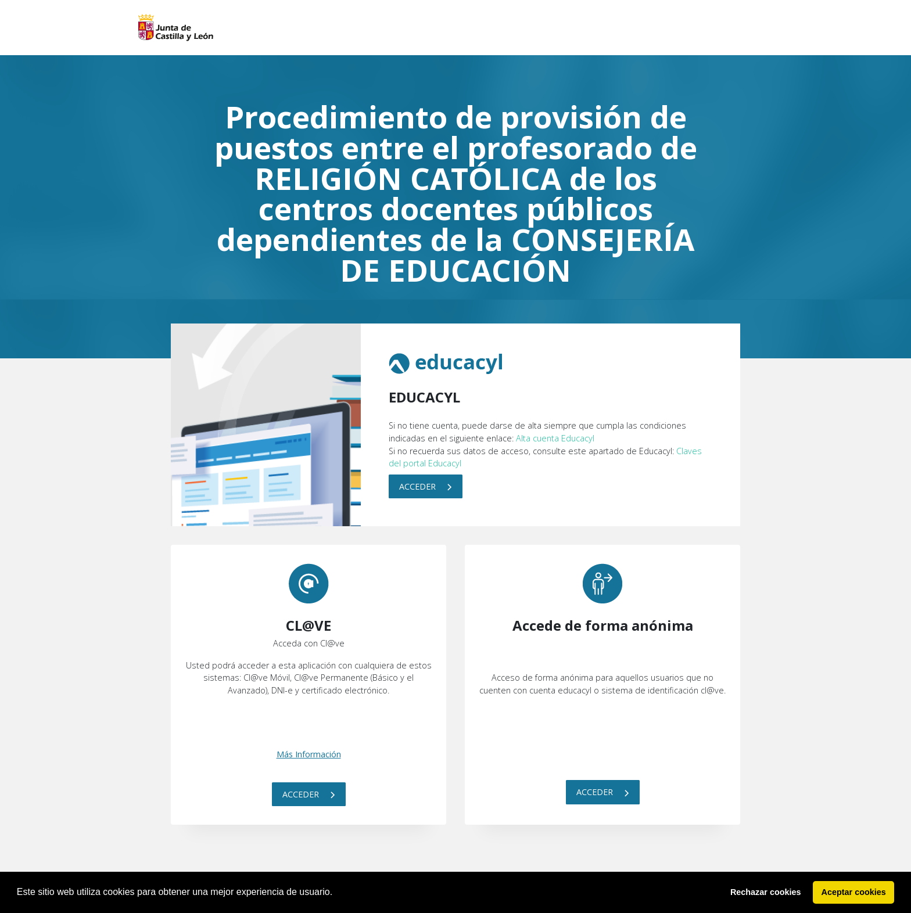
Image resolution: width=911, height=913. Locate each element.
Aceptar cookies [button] (854, 892)
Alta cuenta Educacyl (555, 438)
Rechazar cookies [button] (765, 892)
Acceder (425, 486)
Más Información (309, 754)
